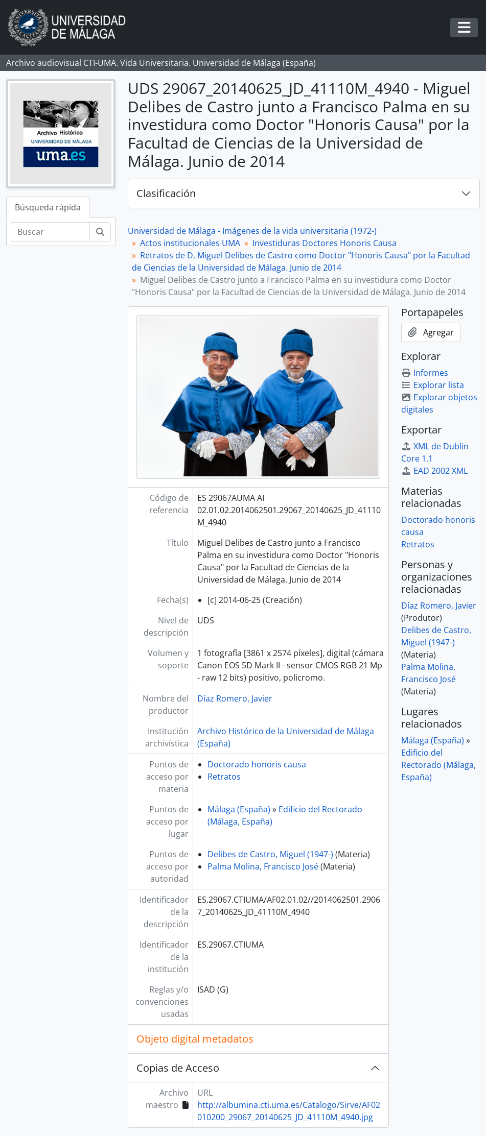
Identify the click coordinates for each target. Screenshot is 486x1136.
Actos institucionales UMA (190, 243)
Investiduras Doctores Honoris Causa (324, 243)
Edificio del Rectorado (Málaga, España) (438, 765)
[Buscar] (50, 231)
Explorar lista (432, 385)
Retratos (224, 776)
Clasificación (166, 193)
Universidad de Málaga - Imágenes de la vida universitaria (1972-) (252, 230)
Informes (424, 372)
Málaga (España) (238, 809)
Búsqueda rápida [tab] (48, 207)
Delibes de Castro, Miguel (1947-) (270, 854)
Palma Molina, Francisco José (262, 866)
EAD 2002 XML (434, 470)
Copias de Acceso (177, 1068)
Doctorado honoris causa (256, 764)
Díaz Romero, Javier (234, 698)
